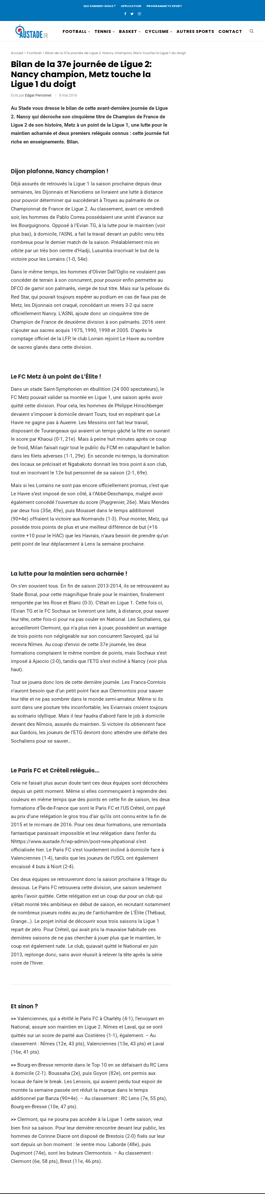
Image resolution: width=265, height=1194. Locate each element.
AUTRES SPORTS (195, 31)
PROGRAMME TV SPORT (164, 6)
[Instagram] (139, 14)
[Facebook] (125, 14)
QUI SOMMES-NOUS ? (99, 6)
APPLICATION (131, 6)
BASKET (128, 31)
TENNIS (102, 31)
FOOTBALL (75, 31)
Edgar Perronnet (38, 96)
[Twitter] (132, 14)
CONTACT (230, 31)
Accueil (17, 53)
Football (34, 53)
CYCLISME (157, 31)
